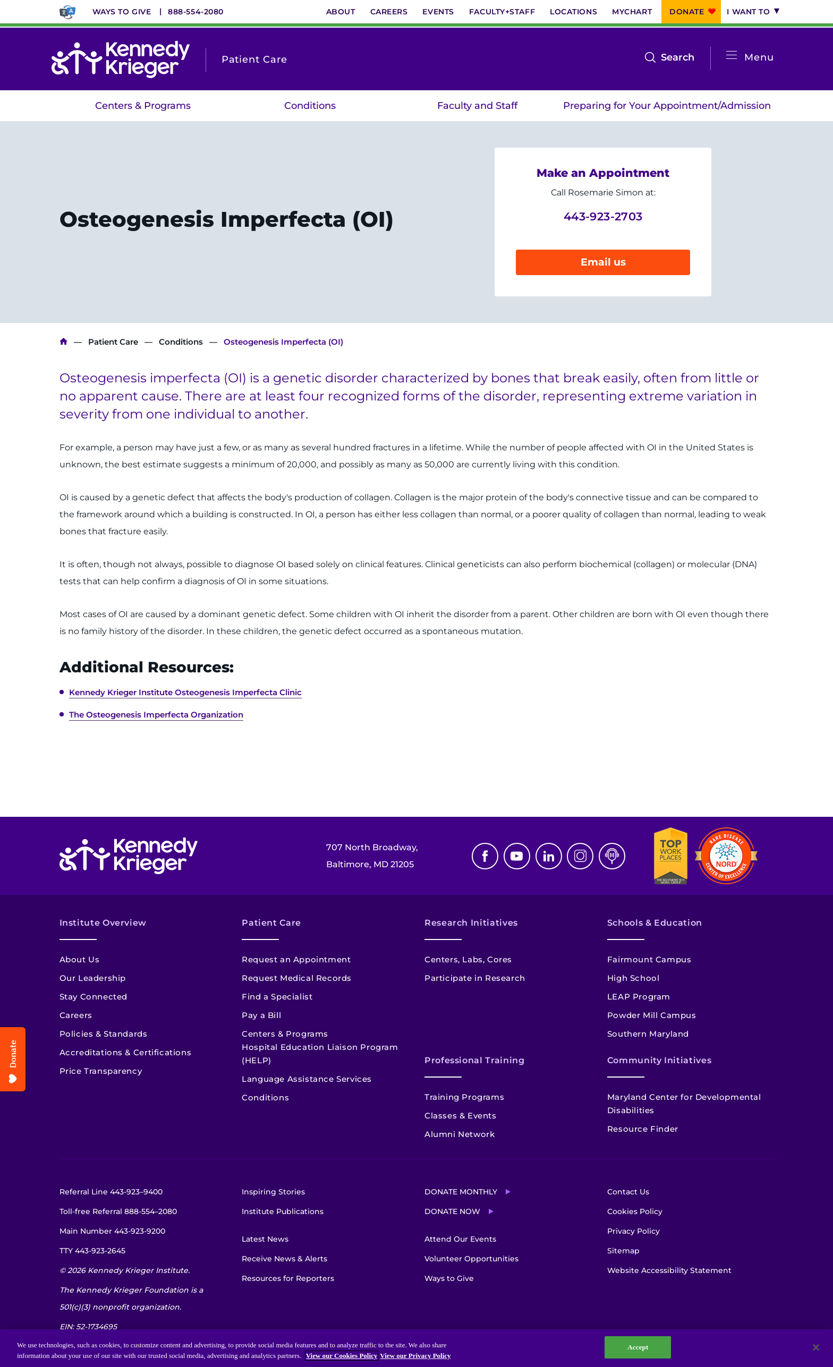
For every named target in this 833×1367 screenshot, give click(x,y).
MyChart (632, 11)
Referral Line (111, 1191)
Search (677, 57)
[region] (416, 1348)
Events (438, 11)
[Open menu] (731, 55)
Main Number (112, 1231)
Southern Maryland (648, 1034)
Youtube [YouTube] (517, 856)
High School (633, 978)
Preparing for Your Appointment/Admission (667, 106)
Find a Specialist (277, 997)
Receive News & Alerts (284, 1258)
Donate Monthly (460, 1192)
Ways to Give (121, 11)
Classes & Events (460, 1115)
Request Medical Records (297, 978)
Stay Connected (94, 997)
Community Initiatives (659, 1060)
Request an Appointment (296, 959)
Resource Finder (642, 1129)
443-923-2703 (603, 216)
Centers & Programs (143, 106)
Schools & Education (654, 923)
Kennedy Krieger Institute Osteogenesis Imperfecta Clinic (185, 692)
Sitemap (623, 1250)
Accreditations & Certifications (126, 1052)
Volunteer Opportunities (471, 1258)
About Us (80, 959)
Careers (389, 11)
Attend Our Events (460, 1239)
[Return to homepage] (121, 59)
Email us (603, 262)
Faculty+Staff (502, 11)
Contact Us (628, 1192)
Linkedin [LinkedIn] (549, 856)
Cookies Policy (634, 1211)
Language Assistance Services (307, 1079)
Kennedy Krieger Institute (63, 342)
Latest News (265, 1239)
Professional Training (474, 1060)
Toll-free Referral (118, 1211)
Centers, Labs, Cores (468, 959)
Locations (573, 11)
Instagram (580, 856)
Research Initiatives (471, 923)
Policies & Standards (104, 1034)
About (340, 11)
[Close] (816, 1347)
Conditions (310, 106)
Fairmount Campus (649, 959)
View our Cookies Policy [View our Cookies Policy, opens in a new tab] (342, 1356)
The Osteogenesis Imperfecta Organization (156, 715)
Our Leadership (93, 978)
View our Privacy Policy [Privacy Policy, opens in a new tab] (415, 1356)
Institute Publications (283, 1211)
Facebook (485, 856)
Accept (637, 1347)
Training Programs (464, 1097)
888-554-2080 (196, 11)
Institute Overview (103, 923)
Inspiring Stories (273, 1192)
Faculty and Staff (477, 106)
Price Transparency (101, 1071)
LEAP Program (638, 997)
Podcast (612, 856)
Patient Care (113, 342)
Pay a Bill (261, 1015)
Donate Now (452, 1211)
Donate (686, 11)
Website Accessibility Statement (669, 1270)
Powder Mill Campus (651, 1015)
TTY (92, 1250)
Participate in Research (474, 978)
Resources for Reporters (288, 1278)
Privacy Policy (633, 1231)
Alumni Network (459, 1134)
